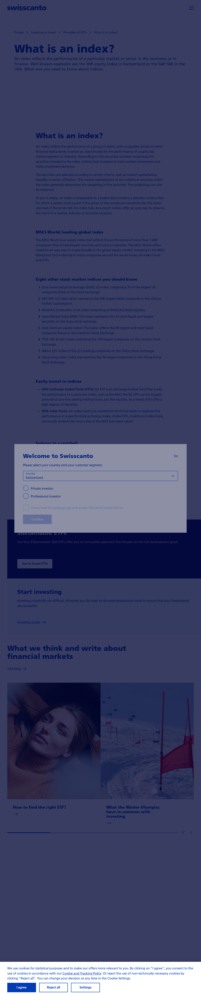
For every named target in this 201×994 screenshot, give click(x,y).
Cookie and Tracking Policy (82, 976)
